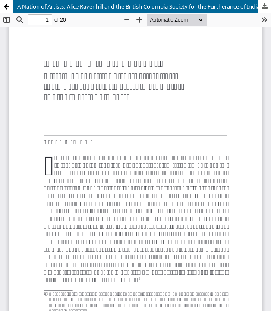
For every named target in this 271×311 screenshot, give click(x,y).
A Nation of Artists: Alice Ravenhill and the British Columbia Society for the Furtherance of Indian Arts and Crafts (144, 6)
